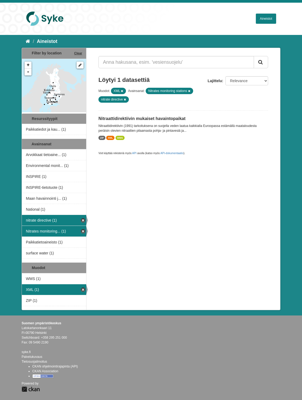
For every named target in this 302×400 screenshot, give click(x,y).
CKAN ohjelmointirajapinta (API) (55, 366)
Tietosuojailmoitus (34, 361)
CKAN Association (45, 371)
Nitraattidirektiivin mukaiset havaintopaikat (141, 118)
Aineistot (266, 19)
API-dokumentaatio (172, 153)
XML (110, 138)
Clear (78, 53)
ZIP (102, 138)
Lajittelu (215, 81)
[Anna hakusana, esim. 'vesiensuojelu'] (176, 62)
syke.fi (26, 352)
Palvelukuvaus (32, 357)
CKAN (31, 389)
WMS (120, 138)
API (134, 153)
